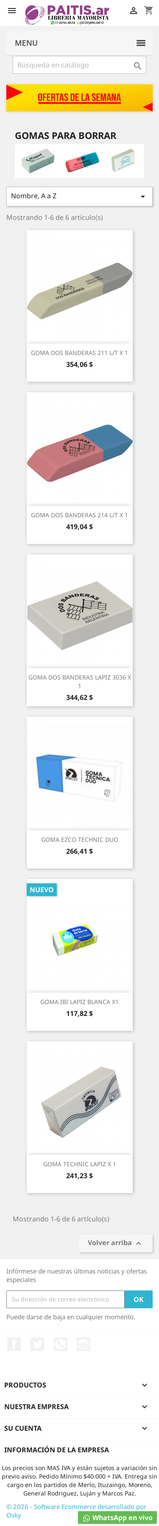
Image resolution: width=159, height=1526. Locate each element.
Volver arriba (116, 1243)
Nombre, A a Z (79, 196)
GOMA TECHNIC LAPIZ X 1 (79, 1164)
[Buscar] (79, 65)
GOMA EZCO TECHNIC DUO (79, 839)
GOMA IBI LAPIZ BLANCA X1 (79, 1002)
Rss (60, 1344)
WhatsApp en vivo (117, 1518)
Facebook (14, 1344)
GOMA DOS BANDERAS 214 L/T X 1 (79, 515)
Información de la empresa (56, 1449)
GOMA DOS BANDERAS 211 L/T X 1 (79, 353)
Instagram (83, 1344)
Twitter (37, 1344)
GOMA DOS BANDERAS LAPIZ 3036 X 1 (79, 681)
